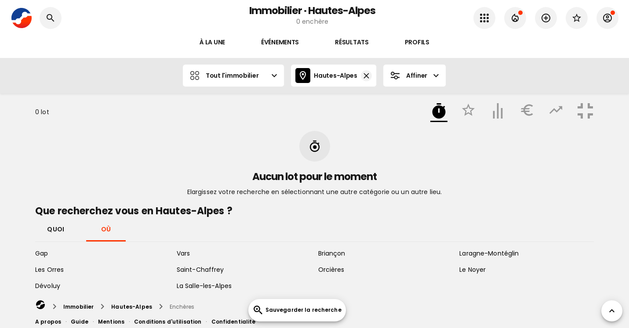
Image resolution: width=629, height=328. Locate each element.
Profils (417, 42)
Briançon (331, 253)
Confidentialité (233, 321)
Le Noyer (472, 269)
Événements (280, 42)
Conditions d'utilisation (167, 321)
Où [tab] (106, 228)
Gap (41, 253)
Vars (183, 253)
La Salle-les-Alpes (204, 285)
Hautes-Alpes (333, 76)
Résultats (351, 42)
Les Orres (49, 269)
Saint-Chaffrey (200, 269)
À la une (212, 42)
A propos (48, 321)
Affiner (414, 76)
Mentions (111, 321)
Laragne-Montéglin (489, 253)
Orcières (331, 269)
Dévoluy (47, 285)
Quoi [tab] (56, 228)
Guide (79, 321)
